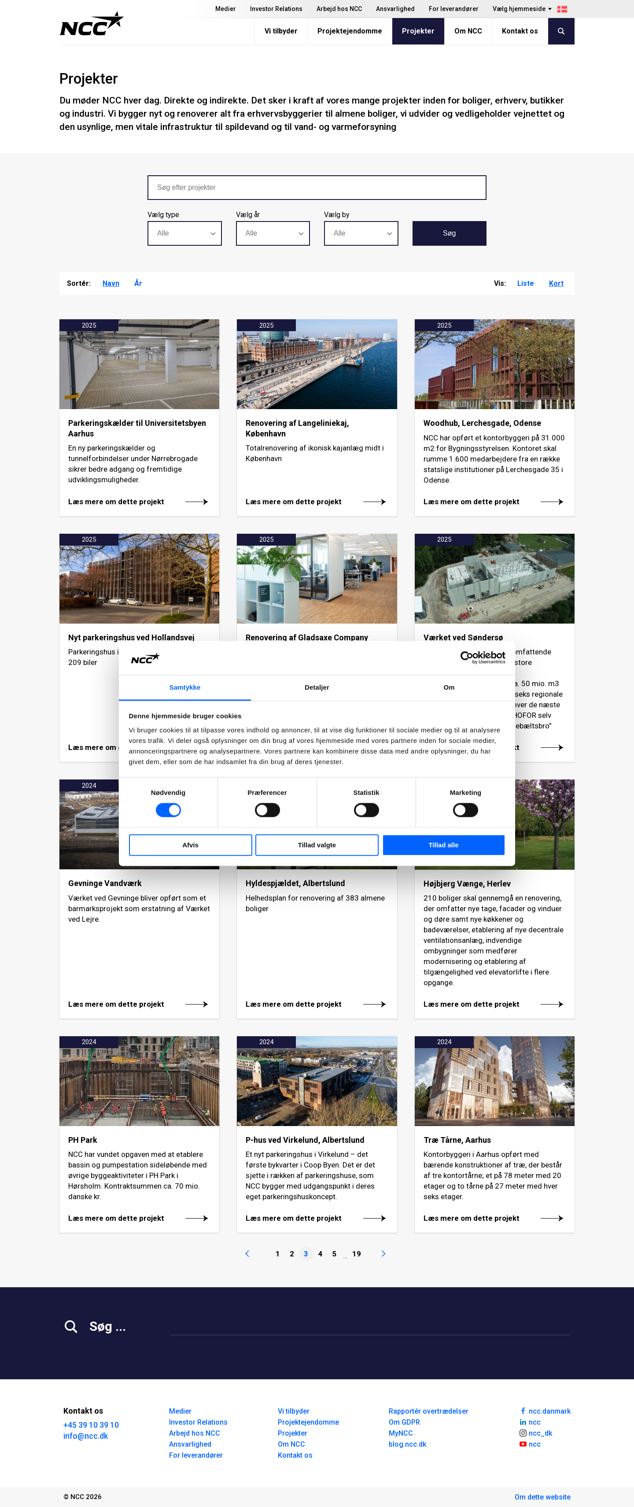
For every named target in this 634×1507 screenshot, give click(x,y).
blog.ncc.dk (407, 1444)
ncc (530, 1421)
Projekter (418, 31)
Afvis (190, 845)
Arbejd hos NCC (339, 8)
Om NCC (468, 31)
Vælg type (163, 215)
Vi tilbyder (281, 31)
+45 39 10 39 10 (91, 1424)
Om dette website (543, 1497)
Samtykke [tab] (185, 687)
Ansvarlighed (395, 8)
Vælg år (248, 215)
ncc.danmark (545, 1410)
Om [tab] (448, 687)
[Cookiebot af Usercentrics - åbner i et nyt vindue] (466, 658)
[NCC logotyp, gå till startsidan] (91, 23)
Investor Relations (276, 8)
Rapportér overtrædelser (428, 1411)
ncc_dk (535, 1432)
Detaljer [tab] (317, 687)
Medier (225, 8)
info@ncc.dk (85, 1436)
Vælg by (337, 215)
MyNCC (401, 1433)
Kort (556, 283)
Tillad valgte (317, 845)
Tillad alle (443, 845)
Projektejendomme (349, 31)
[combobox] (184, 233)
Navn (111, 283)
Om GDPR (404, 1422)
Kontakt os (520, 31)
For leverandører (454, 8)
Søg (449, 233)
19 (356, 1253)
